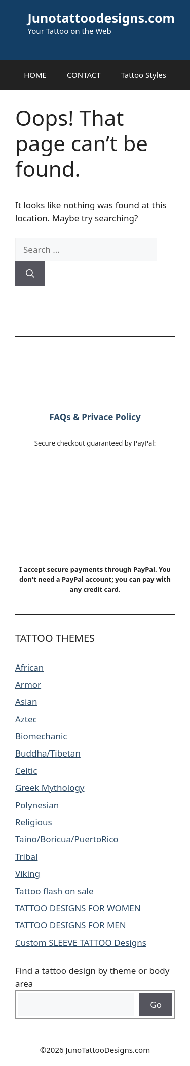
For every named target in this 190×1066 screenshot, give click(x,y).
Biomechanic (41, 736)
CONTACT (84, 75)
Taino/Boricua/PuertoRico (67, 839)
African (29, 667)
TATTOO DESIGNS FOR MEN (70, 925)
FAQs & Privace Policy (94, 417)
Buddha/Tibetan (48, 753)
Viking (27, 873)
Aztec (26, 719)
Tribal (26, 856)
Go (156, 1004)
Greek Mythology (50, 787)
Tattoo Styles (143, 75)
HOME (35, 75)
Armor (28, 684)
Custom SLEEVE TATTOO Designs (80, 942)
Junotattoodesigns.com (101, 17)
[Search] (30, 273)
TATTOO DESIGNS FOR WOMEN (78, 908)
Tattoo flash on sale (54, 891)
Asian (26, 701)
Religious (33, 822)
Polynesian (37, 805)
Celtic (26, 770)
